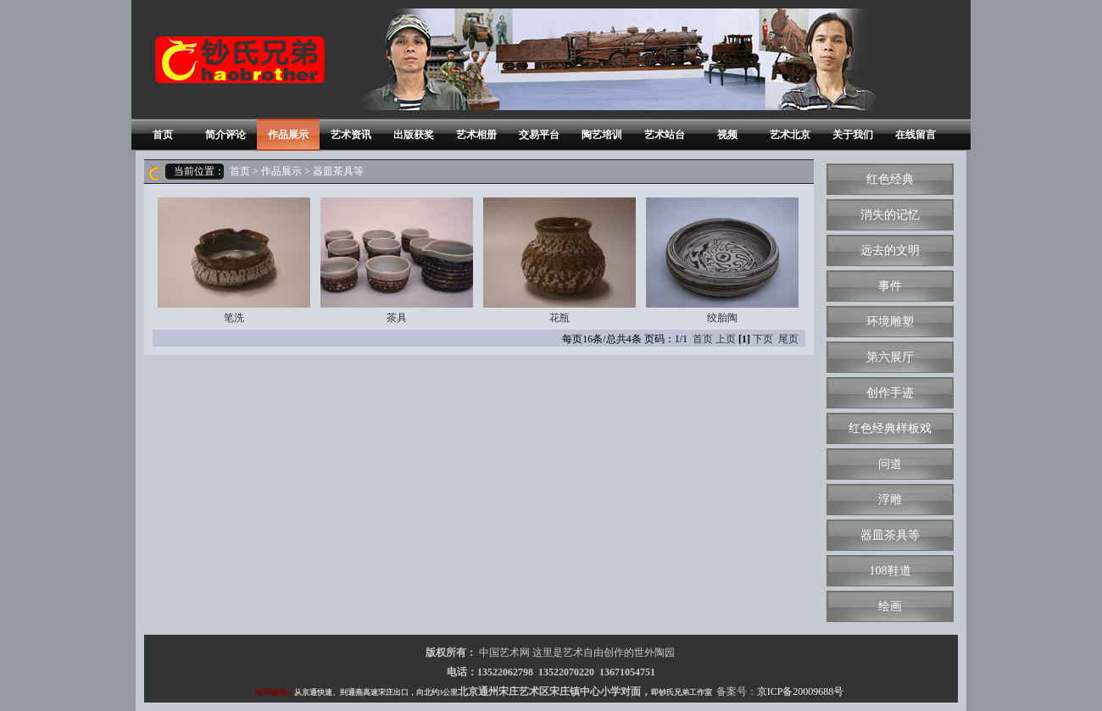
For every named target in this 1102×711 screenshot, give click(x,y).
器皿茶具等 (890, 535)
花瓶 (559, 260)
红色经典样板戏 (890, 428)
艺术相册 (476, 135)
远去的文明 (890, 250)
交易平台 (539, 135)
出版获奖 (413, 135)
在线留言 (915, 135)
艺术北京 (790, 135)
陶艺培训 (602, 135)
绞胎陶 (722, 260)
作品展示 (288, 135)
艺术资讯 (351, 135)
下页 (763, 339)
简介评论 (225, 135)
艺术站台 (664, 135)
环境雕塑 (890, 321)
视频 (727, 135)
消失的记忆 (890, 214)
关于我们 (852, 135)
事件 (890, 286)
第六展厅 (890, 357)
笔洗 (234, 260)
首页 (163, 135)
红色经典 (890, 179)
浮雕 (890, 499)
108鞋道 (890, 570)
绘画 (890, 606)
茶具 (396, 260)
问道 (890, 464)
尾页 (788, 339)
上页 (725, 339)
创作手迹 (890, 392)
